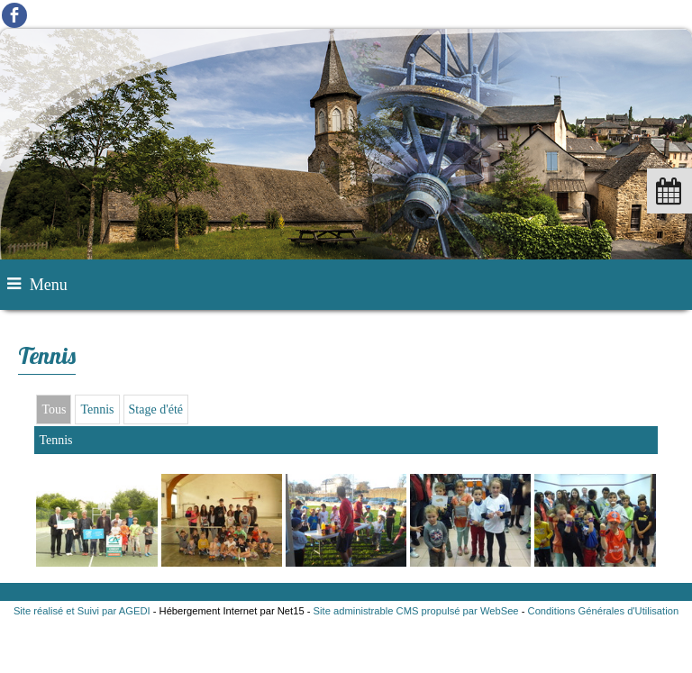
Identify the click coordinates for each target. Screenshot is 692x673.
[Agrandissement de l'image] (96, 562)
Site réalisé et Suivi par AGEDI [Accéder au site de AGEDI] (82, 610)
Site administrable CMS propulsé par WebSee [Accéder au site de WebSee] (416, 610)
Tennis (97, 409)
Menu (49, 285)
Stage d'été (156, 409)
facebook (14, 15)
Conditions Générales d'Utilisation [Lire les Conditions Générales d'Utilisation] (603, 610)
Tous (53, 409)
